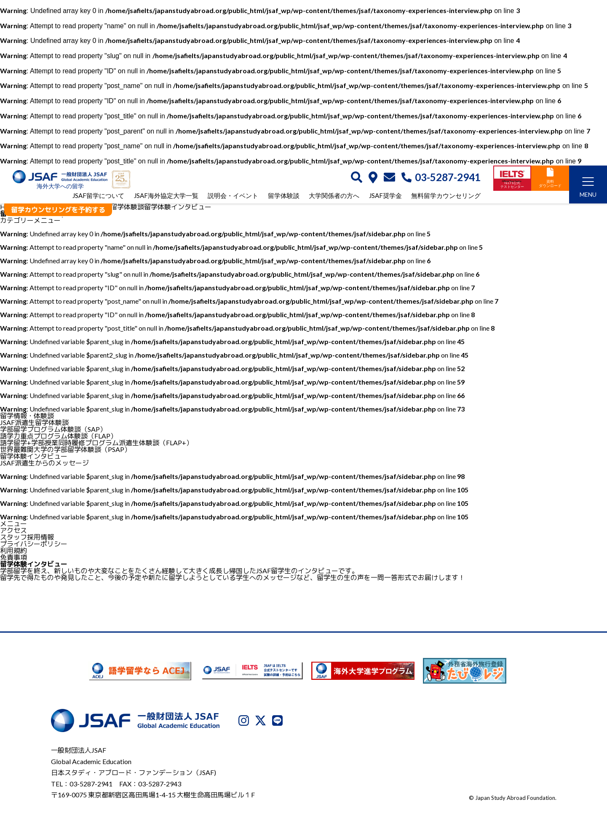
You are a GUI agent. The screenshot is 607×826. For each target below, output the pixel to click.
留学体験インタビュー (33, 456)
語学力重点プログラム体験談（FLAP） (58, 436)
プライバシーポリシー (33, 544)
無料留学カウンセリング (446, 196)
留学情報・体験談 (27, 416)
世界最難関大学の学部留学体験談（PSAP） (65, 449)
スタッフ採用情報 (27, 537)
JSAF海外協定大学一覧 (166, 196)
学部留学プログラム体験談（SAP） (53, 429)
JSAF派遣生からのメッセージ (44, 463)
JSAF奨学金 (385, 196)
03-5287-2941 (441, 178)
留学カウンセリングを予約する (58, 210)
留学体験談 (283, 196)
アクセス (13, 530)
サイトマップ (537, 782)
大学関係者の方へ (334, 196)
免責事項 (13, 557)
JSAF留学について (98, 196)
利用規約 (13, 550)
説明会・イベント (233, 196)
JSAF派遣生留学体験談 (34, 422)
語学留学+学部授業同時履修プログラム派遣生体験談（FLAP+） (96, 442)
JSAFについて (347, 782)
